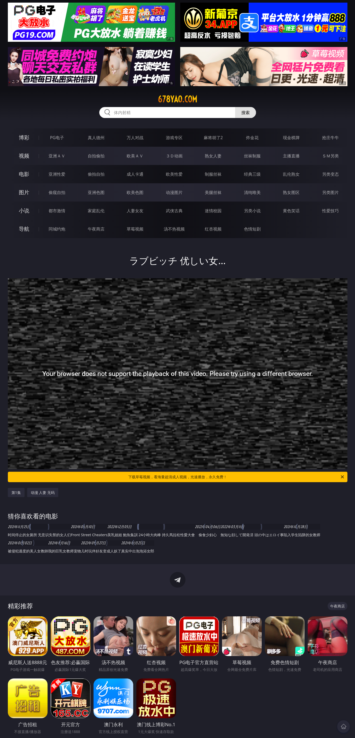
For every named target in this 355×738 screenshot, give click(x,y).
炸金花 (252, 137)
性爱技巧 (330, 211)
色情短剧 (252, 229)
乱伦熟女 (291, 174)
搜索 (245, 112)
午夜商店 (96, 229)
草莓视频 (135, 229)
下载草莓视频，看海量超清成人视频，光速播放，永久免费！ (236, 477)
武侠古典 (174, 211)
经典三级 (252, 174)
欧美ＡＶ (135, 156)
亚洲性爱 (57, 174)
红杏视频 (213, 229)
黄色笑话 (291, 211)
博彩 (24, 137)
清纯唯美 (252, 192)
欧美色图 (135, 192)
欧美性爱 (174, 174)
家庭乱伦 (96, 211)
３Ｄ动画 (174, 156)
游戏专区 (174, 137)
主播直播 (291, 156)
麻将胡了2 (213, 137)
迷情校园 (213, 211)
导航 (24, 228)
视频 (24, 155)
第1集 (16, 492)
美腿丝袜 (213, 192)
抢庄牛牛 (330, 137)
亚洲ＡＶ (57, 156)
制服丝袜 (213, 174)
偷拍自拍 (96, 174)
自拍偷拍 (96, 156)
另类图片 (330, 192)
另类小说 (252, 211)
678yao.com (177, 99)
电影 (24, 174)
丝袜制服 (252, 156)
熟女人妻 (213, 156)
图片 (24, 192)
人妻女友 (135, 211)
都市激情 (57, 211)
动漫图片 (174, 192)
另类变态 (330, 174)
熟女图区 (291, 192)
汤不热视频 (174, 229)
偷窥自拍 (57, 192)
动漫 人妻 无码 (43, 492)
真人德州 (96, 137)
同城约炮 (57, 229)
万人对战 (135, 137)
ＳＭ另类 (330, 156)
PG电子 (57, 137)
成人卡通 (135, 174)
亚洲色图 (96, 192)
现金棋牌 (291, 137)
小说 (24, 210)
